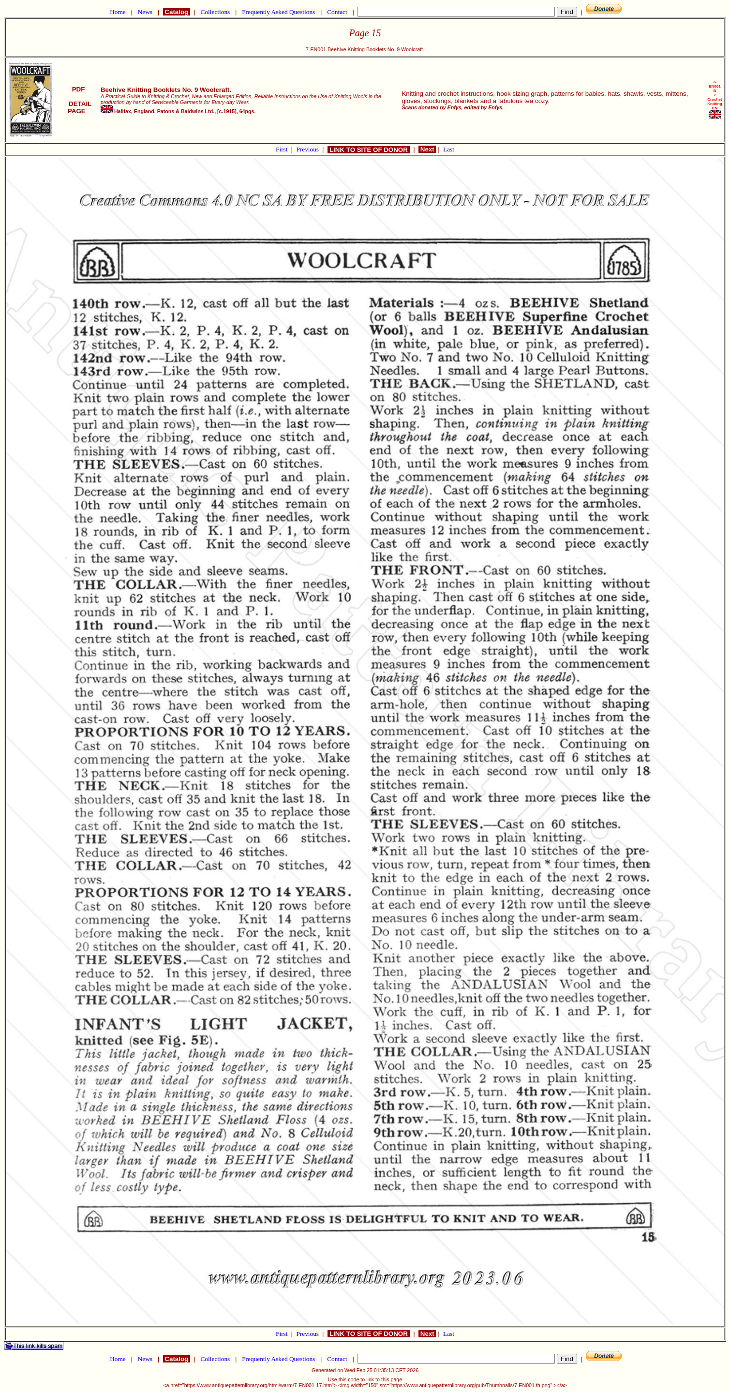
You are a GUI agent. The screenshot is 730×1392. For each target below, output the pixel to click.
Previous (308, 149)
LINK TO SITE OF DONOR (368, 149)
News (145, 11)
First (282, 149)
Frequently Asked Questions (278, 11)
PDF (78, 89)
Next (427, 149)
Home (117, 11)
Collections (215, 11)
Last (448, 149)
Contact (337, 11)
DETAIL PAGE (78, 107)
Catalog (176, 11)
